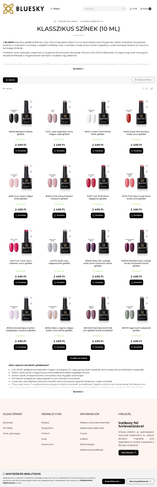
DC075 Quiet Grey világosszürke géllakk (59, 262)
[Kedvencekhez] (31, 101)
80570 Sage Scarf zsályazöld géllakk (136, 329)
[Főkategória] (55, 21)
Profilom (45, 433)
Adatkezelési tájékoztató (92, 428)
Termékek (8, 428)
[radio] (146, 88)
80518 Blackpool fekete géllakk (21, 132)
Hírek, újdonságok (11, 433)
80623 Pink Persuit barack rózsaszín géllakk (59, 197)
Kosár (44, 439)
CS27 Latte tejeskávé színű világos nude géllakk (59, 132)
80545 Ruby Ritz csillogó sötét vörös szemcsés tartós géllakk (97, 263)
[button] (55, 9)
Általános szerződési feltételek (95, 422)
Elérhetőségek (87, 444)
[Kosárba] (20, 151)
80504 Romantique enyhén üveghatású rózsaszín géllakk (21, 329)
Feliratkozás (128, 453)
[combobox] (104, 9)
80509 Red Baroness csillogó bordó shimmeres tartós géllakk (136, 263)
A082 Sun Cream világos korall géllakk (21, 197)
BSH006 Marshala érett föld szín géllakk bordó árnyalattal (98, 329)
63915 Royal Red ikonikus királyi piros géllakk (136, 132)
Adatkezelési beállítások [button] (91, 450)
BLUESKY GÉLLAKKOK (68, 21)
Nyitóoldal (8, 422)
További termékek (78, 358)
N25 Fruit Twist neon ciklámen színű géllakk (20, 262)
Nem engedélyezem (140, 481)
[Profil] (133, 9)
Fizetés (83, 433)
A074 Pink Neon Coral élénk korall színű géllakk (136, 197)
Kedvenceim (47, 444)
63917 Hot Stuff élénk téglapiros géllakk (98, 197)
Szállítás (84, 439)
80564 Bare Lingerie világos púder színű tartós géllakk (59, 329)
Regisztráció (47, 428)
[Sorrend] (151, 88)
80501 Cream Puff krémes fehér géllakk (98, 132)
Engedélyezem (113, 481)
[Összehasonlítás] (31, 107)
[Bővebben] (79, 68)
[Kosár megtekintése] (145, 9)
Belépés (45, 422)
